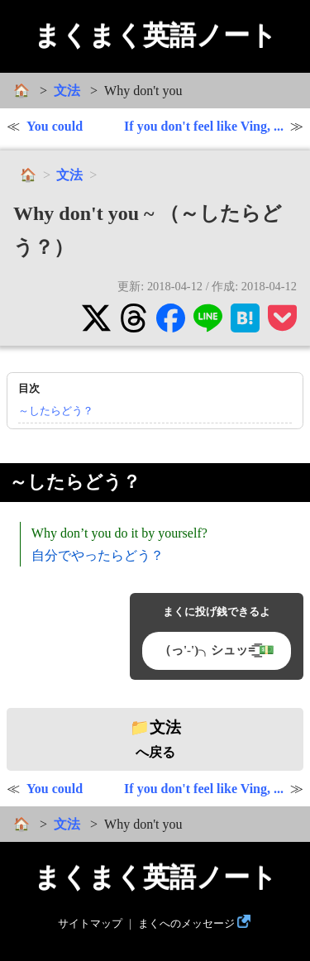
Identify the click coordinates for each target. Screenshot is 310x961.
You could (54, 126)
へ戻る (155, 739)
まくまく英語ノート (155, 35)
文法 (67, 91)
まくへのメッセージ (186, 924)
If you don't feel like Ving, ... (204, 126)
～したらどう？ (55, 410)
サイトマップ (90, 924)
